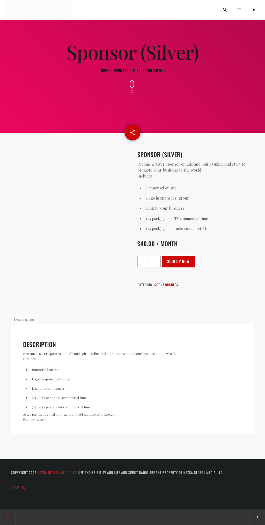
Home (105, 70)
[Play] (254, 10)
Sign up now (178, 261)
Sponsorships (124, 70)
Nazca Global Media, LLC (57, 472)
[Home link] (37, 10)
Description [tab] (24, 319)
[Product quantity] (149, 261)
